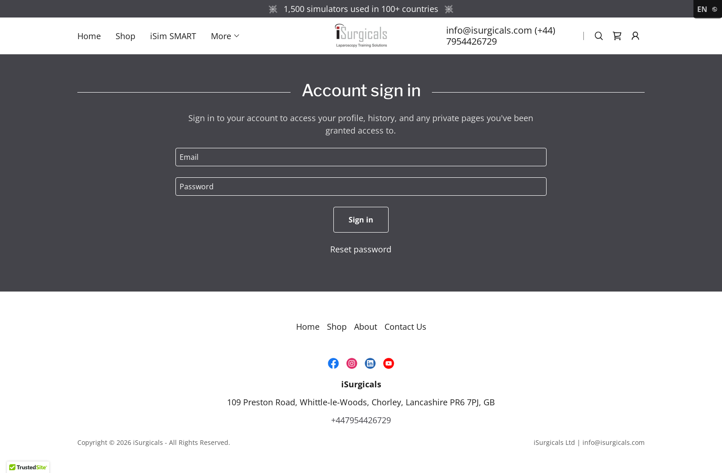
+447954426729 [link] (361, 420)
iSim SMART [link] (173, 35)
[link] (361, 34)
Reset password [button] (360, 249)
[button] (225, 35)
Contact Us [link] (405, 326)
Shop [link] (125, 35)
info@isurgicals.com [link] (489, 30)
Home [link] (89, 35)
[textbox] (360, 157)
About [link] (365, 326)
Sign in (361, 220)
